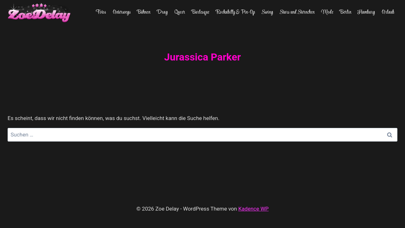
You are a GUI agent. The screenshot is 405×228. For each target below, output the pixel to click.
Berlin (345, 12)
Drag (162, 12)
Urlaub (388, 12)
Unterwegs (122, 12)
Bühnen (143, 12)
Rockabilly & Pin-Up (235, 12)
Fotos (101, 12)
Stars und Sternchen (297, 12)
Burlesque (200, 12)
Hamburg (366, 12)
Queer (179, 12)
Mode (327, 12)
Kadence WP (253, 209)
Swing (267, 12)
